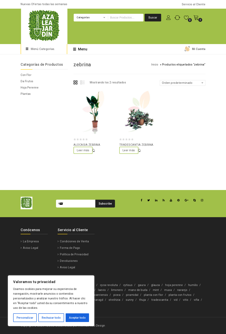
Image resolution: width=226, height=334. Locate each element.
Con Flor (26, 75)
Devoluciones (68, 260)
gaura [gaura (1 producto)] (142, 285)
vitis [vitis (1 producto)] (185, 299)
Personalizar (25, 317)
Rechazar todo (51, 317)
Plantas (26, 93)
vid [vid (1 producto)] (176, 299)
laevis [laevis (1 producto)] (102, 290)
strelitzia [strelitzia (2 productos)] (114, 299)
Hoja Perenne (30, 87)
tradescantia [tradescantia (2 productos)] (159, 299)
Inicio (154, 64)
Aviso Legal (30, 247)
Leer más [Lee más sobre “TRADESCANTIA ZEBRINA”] (129, 150)
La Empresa (30, 241)
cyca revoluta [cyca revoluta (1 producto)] (109, 285)
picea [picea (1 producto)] (117, 294)
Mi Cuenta (199, 49)
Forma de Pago (69, 247)
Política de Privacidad (74, 254)
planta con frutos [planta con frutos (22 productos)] (180, 294)
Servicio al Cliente (194, 4)
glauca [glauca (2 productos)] (155, 285)
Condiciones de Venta (74, 241)
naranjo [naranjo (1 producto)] (182, 290)
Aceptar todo (77, 317)
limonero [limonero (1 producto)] (117, 290)
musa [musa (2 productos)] (168, 290)
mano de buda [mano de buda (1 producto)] (137, 290)
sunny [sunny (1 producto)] (130, 299)
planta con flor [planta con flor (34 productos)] (153, 294)
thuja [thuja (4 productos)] (142, 299)
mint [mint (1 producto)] (156, 290)
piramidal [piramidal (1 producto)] (132, 294)
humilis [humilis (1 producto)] (193, 285)
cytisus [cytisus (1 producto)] (128, 285)
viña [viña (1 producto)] (196, 299)
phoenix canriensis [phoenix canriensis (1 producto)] (95, 294)
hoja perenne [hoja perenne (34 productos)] (174, 285)
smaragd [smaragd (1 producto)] (97, 299)
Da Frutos (27, 81)
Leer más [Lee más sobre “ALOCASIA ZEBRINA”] (83, 150)
